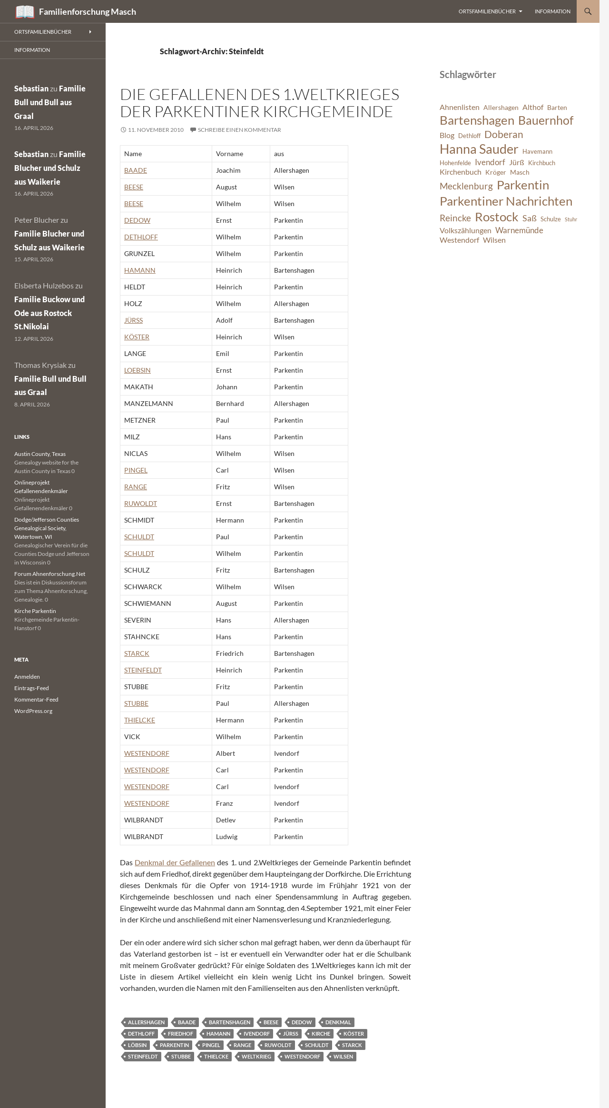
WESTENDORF (146, 753)
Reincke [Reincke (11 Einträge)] (455, 217)
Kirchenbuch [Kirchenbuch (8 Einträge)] (460, 172)
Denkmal (338, 1022)
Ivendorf (257, 1033)
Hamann (218, 1033)
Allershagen (146, 1022)
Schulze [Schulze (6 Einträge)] (550, 219)
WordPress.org (33, 710)
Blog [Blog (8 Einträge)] (447, 135)
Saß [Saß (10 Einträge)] (529, 218)
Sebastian (31, 88)
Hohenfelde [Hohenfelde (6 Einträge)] (455, 163)
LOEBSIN (137, 370)
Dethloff (141, 1033)
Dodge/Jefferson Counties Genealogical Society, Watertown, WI (46, 528)
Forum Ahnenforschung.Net (49, 573)
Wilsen (343, 1056)
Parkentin (174, 1045)
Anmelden (27, 676)
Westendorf (302, 1056)
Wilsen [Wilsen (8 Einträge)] (494, 240)
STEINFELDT (143, 670)
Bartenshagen (229, 1022)
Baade (187, 1022)
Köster (354, 1033)
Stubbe (181, 1056)
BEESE (133, 187)
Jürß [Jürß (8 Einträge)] (516, 162)
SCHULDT (139, 537)
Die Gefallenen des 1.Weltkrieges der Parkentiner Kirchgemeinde (259, 102)
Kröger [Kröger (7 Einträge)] (495, 172)
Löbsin (137, 1045)
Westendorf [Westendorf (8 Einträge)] (459, 240)
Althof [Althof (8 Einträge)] (532, 107)
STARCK (136, 653)
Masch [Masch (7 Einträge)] (520, 172)
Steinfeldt (143, 1056)
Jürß (290, 1033)
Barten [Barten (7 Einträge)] (557, 107)
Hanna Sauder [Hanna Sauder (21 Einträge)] (479, 149)
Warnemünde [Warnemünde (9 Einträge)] (519, 230)
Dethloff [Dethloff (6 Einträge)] (469, 135)
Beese (271, 1022)
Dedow (302, 1022)
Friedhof (180, 1033)
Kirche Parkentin (35, 610)
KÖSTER (136, 337)
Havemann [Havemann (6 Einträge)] (537, 151)
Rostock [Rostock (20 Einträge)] (497, 216)
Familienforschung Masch (87, 11)
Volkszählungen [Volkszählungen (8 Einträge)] (465, 230)
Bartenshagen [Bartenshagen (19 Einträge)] (477, 120)
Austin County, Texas (40, 453)
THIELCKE (139, 720)
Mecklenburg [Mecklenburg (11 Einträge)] (466, 185)
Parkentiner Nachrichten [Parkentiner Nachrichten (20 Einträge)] (506, 200)
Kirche (321, 1033)
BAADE (135, 170)
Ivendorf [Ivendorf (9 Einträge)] (490, 162)
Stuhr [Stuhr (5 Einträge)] (571, 219)
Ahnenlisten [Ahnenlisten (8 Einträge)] (460, 107)
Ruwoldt (278, 1045)
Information (552, 11)
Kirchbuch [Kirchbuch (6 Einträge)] (541, 163)
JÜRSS (133, 320)
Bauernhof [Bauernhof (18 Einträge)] (545, 120)
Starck (352, 1045)
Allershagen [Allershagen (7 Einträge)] (501, 107)
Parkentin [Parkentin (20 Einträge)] (523, 184)
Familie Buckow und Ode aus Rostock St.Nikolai (49, 313)
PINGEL (135, 470)
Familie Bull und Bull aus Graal (50, 102)
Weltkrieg (256, 1056)
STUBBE (136, 703)
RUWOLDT (140, 503)
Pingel (211, 1045)
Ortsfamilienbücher (487, 11)
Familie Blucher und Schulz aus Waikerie (50, 167)
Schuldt (317, 1045)
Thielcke (216, 1056)
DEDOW (137, 220)
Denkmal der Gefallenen (175, 862)
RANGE (135, 487)
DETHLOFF (141, 237)
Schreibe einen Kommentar (239, 129)
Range (242, 1045)
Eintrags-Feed (31, 688)
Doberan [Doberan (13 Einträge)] (503, 134)
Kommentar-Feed (36, 699)
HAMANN (140, 270)
